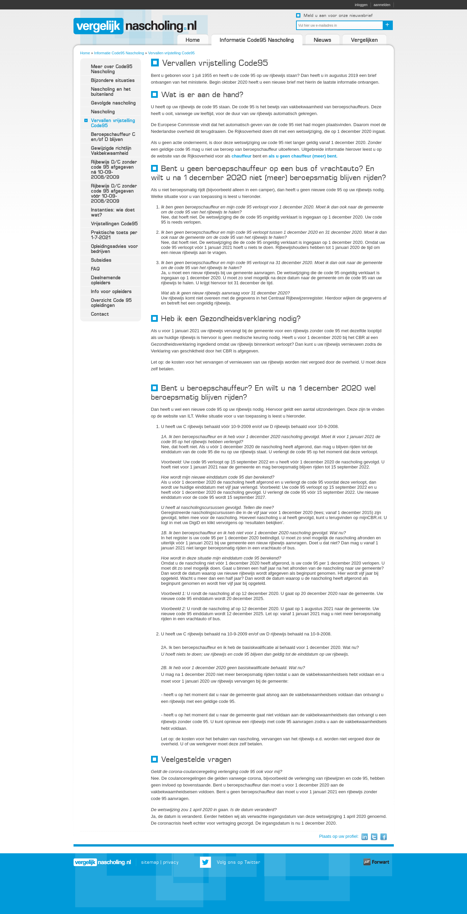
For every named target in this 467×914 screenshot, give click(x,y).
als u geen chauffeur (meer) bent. (303, 156)
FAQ (95, 269)
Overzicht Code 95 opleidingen (111, 303)
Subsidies (101, 260)
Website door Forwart (376, 862)
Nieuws (322, 40)
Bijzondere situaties (113, 80)
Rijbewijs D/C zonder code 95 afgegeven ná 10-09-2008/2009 (114, 170)
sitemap (150, 862)
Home (193, 40)
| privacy (169, 862)
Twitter (374, 837)
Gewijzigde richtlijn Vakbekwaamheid (111, 151)
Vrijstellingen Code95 (114, 223)
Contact (100, 314)
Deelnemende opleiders (106, 280)
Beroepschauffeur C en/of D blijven (113, 137)
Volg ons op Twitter (238, 862)
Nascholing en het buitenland (111, 92)
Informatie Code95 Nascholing (257, 40)
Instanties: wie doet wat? (113, 212)
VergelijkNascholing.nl (135, 26)
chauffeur (242, 156)
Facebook (383, 837)
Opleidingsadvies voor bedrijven (114, 249)
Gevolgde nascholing (113, 103)
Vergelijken (364, 40)
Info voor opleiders (111, 291)
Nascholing (103, 111)
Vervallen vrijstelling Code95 (171, 53)
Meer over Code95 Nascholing (112, 69)
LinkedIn (364, 837)
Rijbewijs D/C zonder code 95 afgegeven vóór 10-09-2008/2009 (114, 193)
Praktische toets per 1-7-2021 (114, 235)
